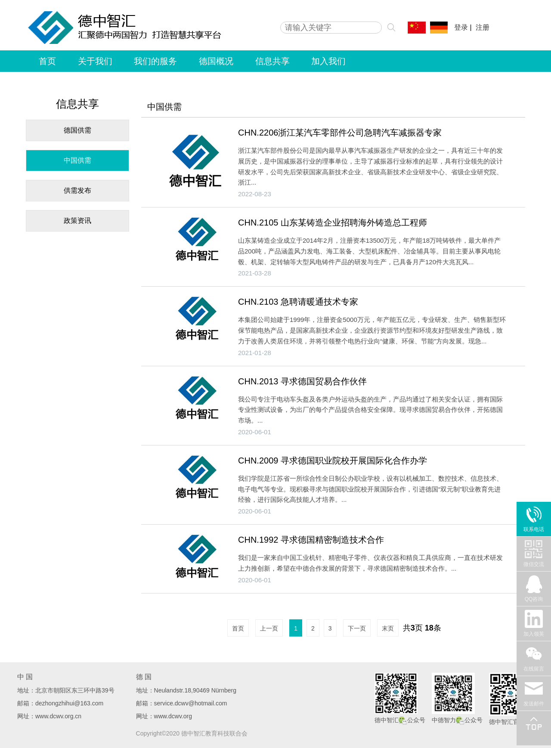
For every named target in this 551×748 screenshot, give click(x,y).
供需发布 (77, 190)
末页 (388, 628)
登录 (461, 27)
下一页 (357, 628)
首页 (47, 61)
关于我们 (95, 61)
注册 (482, 27)
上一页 (269, 628)
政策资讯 (77, 220)
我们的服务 (155, 61)
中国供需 (77, 160)
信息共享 (272, 61)
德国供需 (77, 130)
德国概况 (216, 61)
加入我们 (328, 61)
